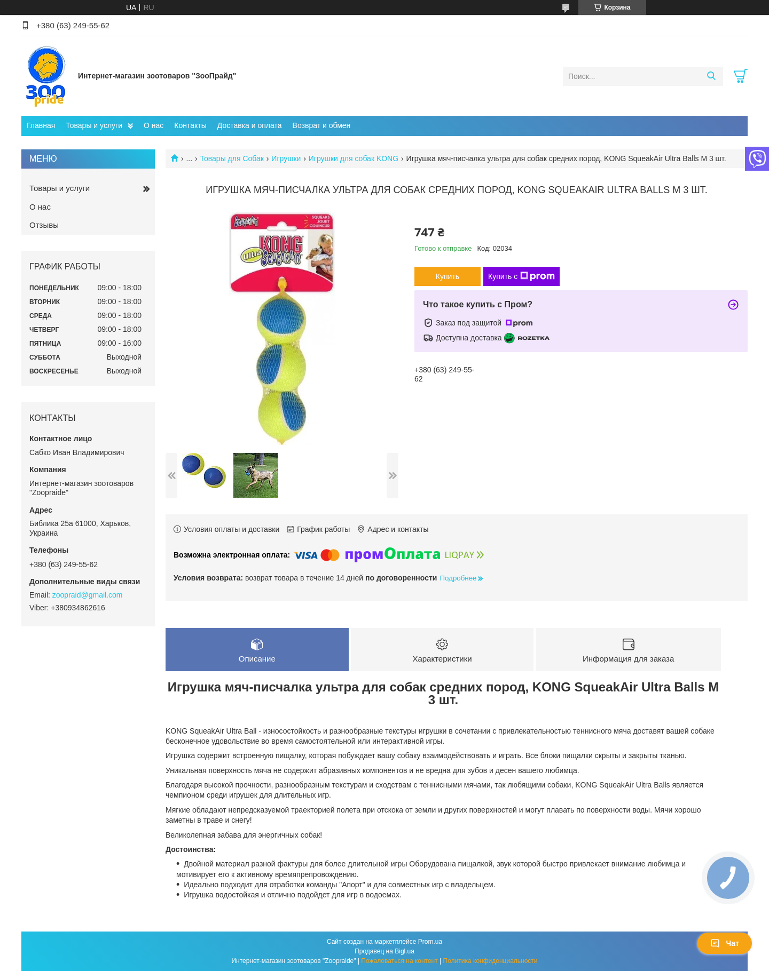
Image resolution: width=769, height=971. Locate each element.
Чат (724, 943)
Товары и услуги (94, 125)
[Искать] (711, 76)
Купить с (521, 276)
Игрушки (286, 158)
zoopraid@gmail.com (87, 595)
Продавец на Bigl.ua (384, 951)
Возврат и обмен (322, 125)
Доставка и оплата (249, 125)
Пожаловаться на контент (399, 961)
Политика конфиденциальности (490, 961)
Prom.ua (430, 941)
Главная (41, 125)
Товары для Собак (232, 158)
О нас (153, 125)
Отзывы (44, 224)
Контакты (190, 125)
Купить (447, 276)
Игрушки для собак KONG (353, 158)
